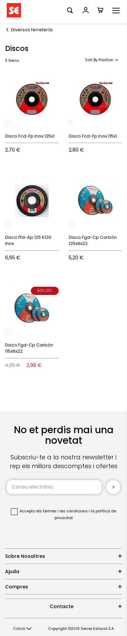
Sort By (91, 60)
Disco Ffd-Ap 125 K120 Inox (28, 240)
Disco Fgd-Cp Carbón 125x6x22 (93, 240)
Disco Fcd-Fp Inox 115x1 (93, 136)
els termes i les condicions (62, 511)
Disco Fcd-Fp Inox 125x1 (30, 136)
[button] (22, 629)
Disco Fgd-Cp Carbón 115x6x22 (29, 348)
